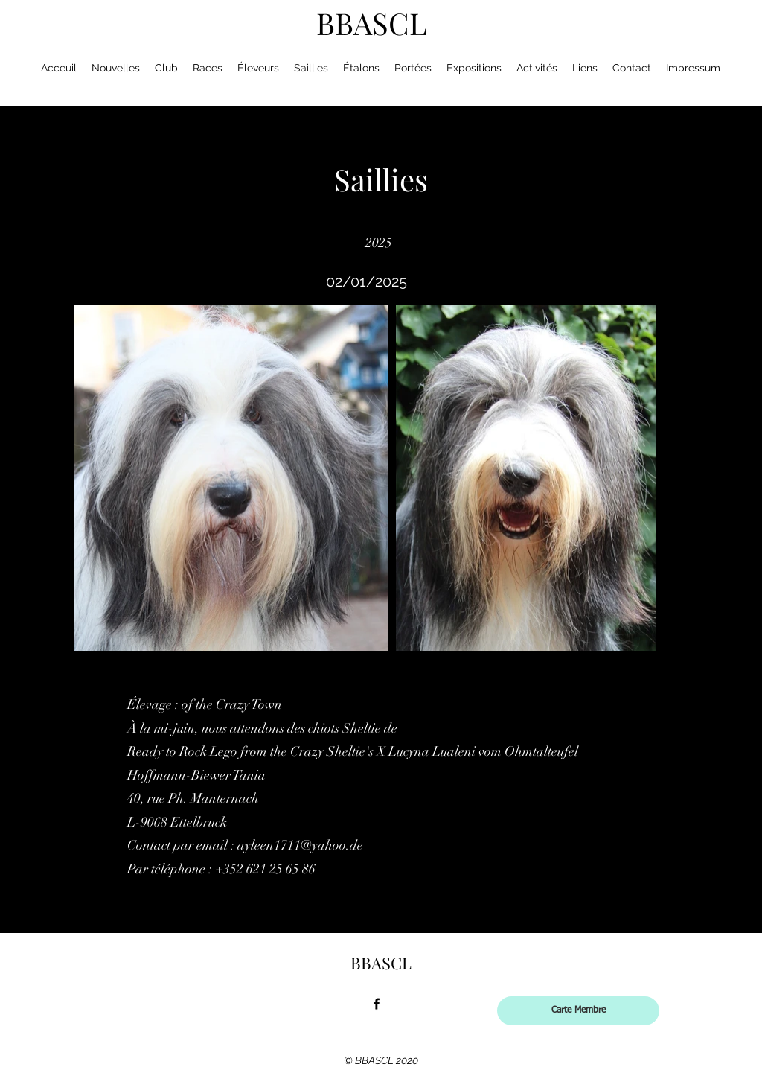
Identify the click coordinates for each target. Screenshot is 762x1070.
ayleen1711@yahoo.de (300, 845)
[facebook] (376, 1003)
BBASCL (371, 22)
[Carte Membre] (578, 1010)
